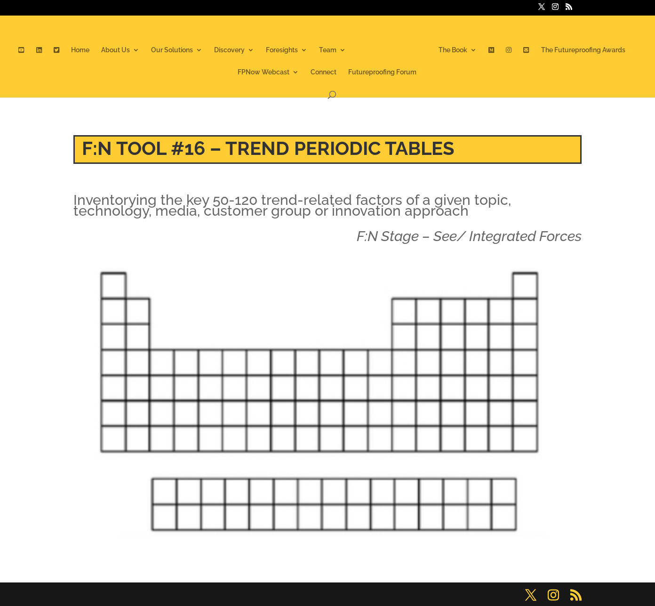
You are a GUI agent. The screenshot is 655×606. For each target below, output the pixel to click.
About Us (115, 50)
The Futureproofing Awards (583, 50)
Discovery (229, 50)
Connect (323, 72)
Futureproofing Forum (382, 72)
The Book (453, 50)
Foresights (282, 50)
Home (80, 50)
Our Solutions (172, 50)
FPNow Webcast (263, 72)
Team (327, 50)
